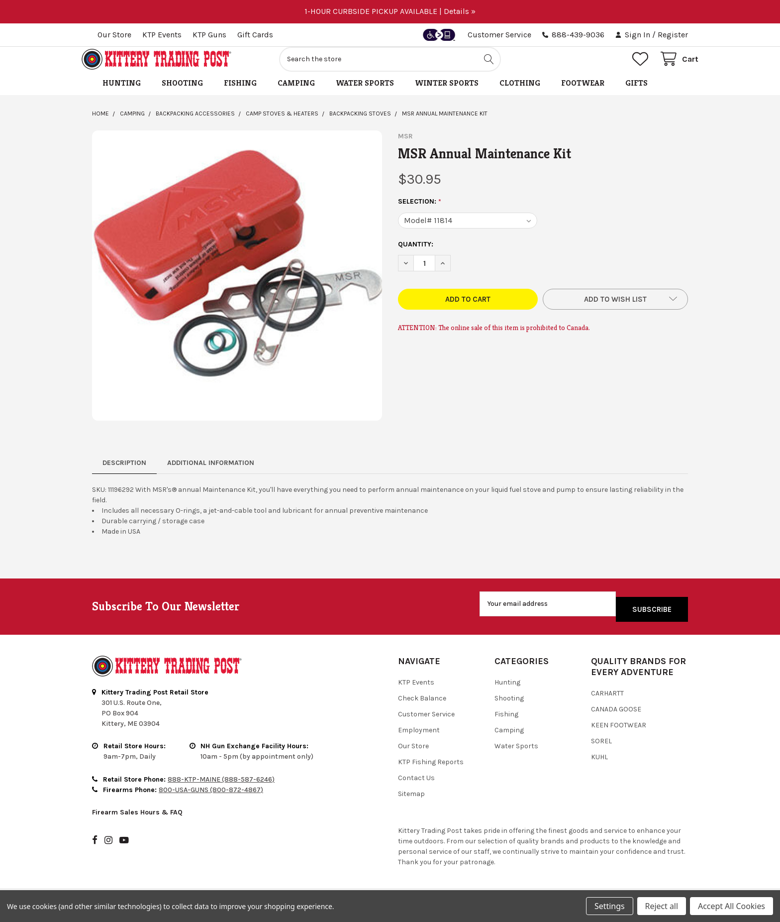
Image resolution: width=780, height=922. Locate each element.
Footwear (582, 94)
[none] (237, 286)
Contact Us (416, 783)
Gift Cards (255, 34)
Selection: (420, 212)
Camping (296, 94)
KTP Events (162, 34)
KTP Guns (209, 34)
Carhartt (607, 698)
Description (124, 473)
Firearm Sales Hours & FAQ (137, 817)
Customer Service (499, 34)
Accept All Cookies (731, 906)
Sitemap (411, 799)
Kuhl (599, 762)
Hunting (121, 94)
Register (673, 34)
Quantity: (415, 255)
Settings (609, 906)
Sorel (601, 746)
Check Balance (422, 703)
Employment (419, 735)
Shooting (182, 94)
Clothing (519, 94)
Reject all (661, 906)
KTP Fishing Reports (431, 767)
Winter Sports (447, 94)
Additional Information (210, 473)
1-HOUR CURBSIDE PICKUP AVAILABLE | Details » (390, 11)
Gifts (636, 94)
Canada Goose (616, 714)
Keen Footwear (618, 730)
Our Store (114, 34)
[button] (615, 310)
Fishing (240, 94)
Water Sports (365, 94)
